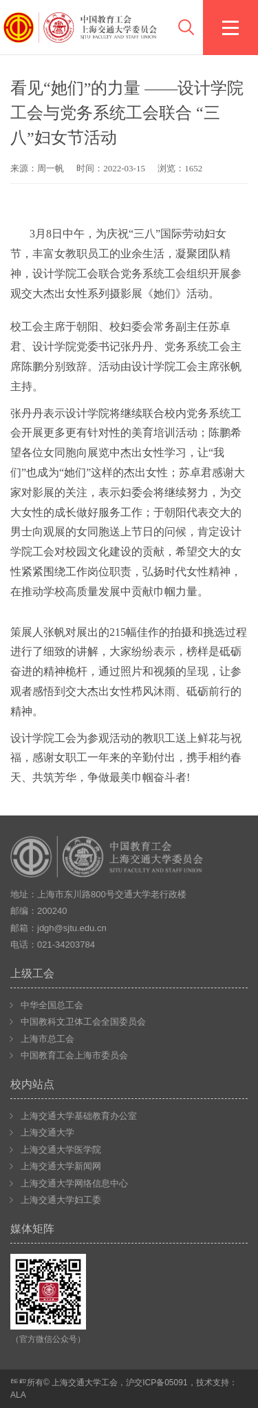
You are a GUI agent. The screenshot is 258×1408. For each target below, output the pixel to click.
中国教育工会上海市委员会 (74, 1055)
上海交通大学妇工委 (61, 1200)
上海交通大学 (47, 1132)
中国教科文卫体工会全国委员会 (83, 1021)
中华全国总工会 (52, 1005)
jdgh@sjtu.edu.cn (72, 928)
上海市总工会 (47, 1039)
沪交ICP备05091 (156, 1382)
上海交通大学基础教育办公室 (79, 1116)
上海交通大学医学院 (61, 1149)
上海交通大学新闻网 (61, 1166)
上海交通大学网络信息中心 (74, 1183)
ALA (18, 1395)
